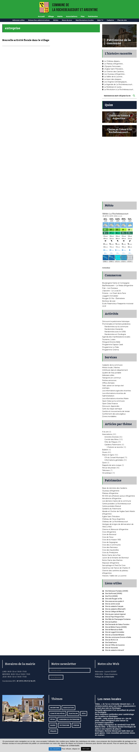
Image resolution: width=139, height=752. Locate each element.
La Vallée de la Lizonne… (112, 77)
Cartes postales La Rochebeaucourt (116, 504)
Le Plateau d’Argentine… (113, 64)
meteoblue (106, 268)
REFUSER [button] (86, 749)
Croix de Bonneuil (109, 534)
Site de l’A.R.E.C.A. (111, 640)
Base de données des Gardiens (114, 488)
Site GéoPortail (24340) (113, 593)
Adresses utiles (18, 20)
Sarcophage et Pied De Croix (113, 565)
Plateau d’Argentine (110, 493)
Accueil (41, 16)
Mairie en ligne (108, 455)
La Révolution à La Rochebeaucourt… (118, 89)
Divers (104, 452)
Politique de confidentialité (104, 677)
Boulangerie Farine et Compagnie (115, 283)
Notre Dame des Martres (112, 560)
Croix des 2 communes (111, 545)
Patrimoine (93, 16)
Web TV (100, 20)
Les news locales (109, 699)
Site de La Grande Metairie (114, 635)
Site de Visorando (111, 648)
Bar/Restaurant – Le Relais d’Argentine (117, 285)
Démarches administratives (39, 20)
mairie (52, 725)
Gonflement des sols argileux (114, 414)
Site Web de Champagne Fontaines (118, 619)
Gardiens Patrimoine (112, 445)
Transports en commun (111, 378)
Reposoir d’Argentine (110, 563)
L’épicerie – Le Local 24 (111, 291)
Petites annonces (109, 380)
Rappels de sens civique (111, 465)
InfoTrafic (106, 388)
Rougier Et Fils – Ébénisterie (113, 298)
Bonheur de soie (108, 301)
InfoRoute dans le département (115, 370)
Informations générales (113, 460)
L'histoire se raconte (115, 447)
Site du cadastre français (114, 606)
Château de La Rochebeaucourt (115, 522)
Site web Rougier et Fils (113, 599)
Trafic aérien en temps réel (113, 386)
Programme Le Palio (110, 347)
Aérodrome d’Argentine (111, 498)
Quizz (104, 463)
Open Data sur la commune (113, 401)
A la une (105, 432)
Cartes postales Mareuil (111, 506)
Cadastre (110, 20)
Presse (76, 725)
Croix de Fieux (107, 537)
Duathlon (73, 713)
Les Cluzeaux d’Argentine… (114, 74)
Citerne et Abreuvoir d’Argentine (115, 529)
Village (51, 16)
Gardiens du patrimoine (69, 719)
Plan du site (122, 20)
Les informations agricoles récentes (116, 391)
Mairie (60, 16)
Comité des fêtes (111, 439)
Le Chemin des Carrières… (113, 72)
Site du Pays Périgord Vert (114, 617)
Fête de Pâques (110, 442)
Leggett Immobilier (110, 296)
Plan (83, 16)
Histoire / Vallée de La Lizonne (114, 576)
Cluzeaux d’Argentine (110, 491)
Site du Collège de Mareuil (114, 611)
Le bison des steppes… (112, 79)
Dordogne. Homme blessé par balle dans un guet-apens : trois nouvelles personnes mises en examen (115, 733)
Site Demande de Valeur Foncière (117, 624)
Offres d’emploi (108, 383)
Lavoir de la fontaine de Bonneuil (115, 558)
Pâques (53, 731)
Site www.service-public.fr (114, 601)
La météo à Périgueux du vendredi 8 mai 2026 (115, 725)
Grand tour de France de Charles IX (116, 568)
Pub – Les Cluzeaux (110, 288)
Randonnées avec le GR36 (115, 332)
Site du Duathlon (111, 622)
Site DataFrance (111, 642)
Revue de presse (109, 468)
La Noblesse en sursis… (112, 87)
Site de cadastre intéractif (114, 650)
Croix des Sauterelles (110, 550)
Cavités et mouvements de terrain (116, 411)
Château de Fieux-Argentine (113, 519)
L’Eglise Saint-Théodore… (113, 69)
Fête (84, 713)
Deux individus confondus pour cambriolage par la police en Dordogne (114, 715)
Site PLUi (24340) (111, 596)
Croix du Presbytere (110, 552)
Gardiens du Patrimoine (111, 509)
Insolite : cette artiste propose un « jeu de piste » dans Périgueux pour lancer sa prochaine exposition (113, 720)
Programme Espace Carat (112, 345)
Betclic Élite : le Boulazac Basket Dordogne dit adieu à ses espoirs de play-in (115, 728)
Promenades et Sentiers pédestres (116, 324)
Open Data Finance (110, 404)
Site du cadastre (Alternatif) (115, 609)
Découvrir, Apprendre (110, 406)
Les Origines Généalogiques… (115, 82)
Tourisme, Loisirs (108, 339)
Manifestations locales (85, 20)
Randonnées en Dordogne (115, 334)
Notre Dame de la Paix (111, 555)
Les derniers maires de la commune (116, 501)
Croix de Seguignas (110, 542)
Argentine (54, 708)
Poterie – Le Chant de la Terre (114, 293)
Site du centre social (112, 604)
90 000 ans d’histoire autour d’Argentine (118, 496)
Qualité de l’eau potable (111, 373)
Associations (71, 16)
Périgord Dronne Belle (111, 342)
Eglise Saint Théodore (111, 516)
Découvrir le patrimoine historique (115, 321)
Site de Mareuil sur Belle (114, 630)
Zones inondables (109, 416)
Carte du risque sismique (112, 409)
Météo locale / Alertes (111, 368)
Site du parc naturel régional (115, 614)
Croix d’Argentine (109, 532)
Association (68, 708)
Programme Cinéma (110, 350)
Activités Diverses (111, 437)
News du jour (67, 20)
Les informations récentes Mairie (115, 398)
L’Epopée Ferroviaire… (112, 66)
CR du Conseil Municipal (114, 457)
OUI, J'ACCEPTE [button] (55, 749)
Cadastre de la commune (112, 365)
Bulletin (105, 450)
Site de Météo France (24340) (116, 627)
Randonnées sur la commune (116, 327)
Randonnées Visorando (113, 329)
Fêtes (52, 719)
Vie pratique (107, 473)
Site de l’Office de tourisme (115, 645)
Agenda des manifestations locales (116, 337)
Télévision (106, 470)
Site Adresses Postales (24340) (116, 591)
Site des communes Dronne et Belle (118, 637)
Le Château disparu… (111, 61)
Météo (55, 20)
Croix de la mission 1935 (111, 540)
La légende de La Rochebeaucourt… (117, 84)
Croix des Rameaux (110, 547)
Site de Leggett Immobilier (114, 632)
